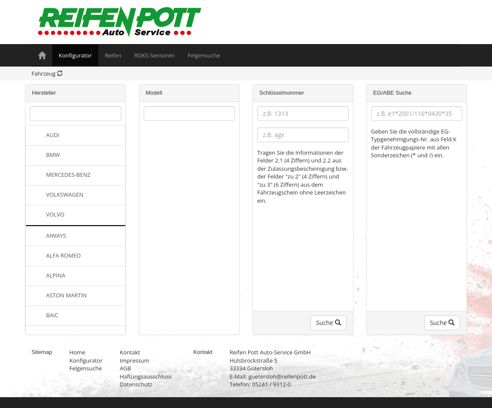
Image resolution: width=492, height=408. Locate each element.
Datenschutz (136, 384)
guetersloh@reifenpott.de (282, 376)
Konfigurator (75, 55)
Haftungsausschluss (145, 376)
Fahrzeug (47, 73)
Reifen (113, 55)
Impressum (134, 360)
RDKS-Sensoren (154, 55)
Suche (328, 323)
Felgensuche (204, 55)
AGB (125, 368)
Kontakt (130, 352)
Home (77, 352)
